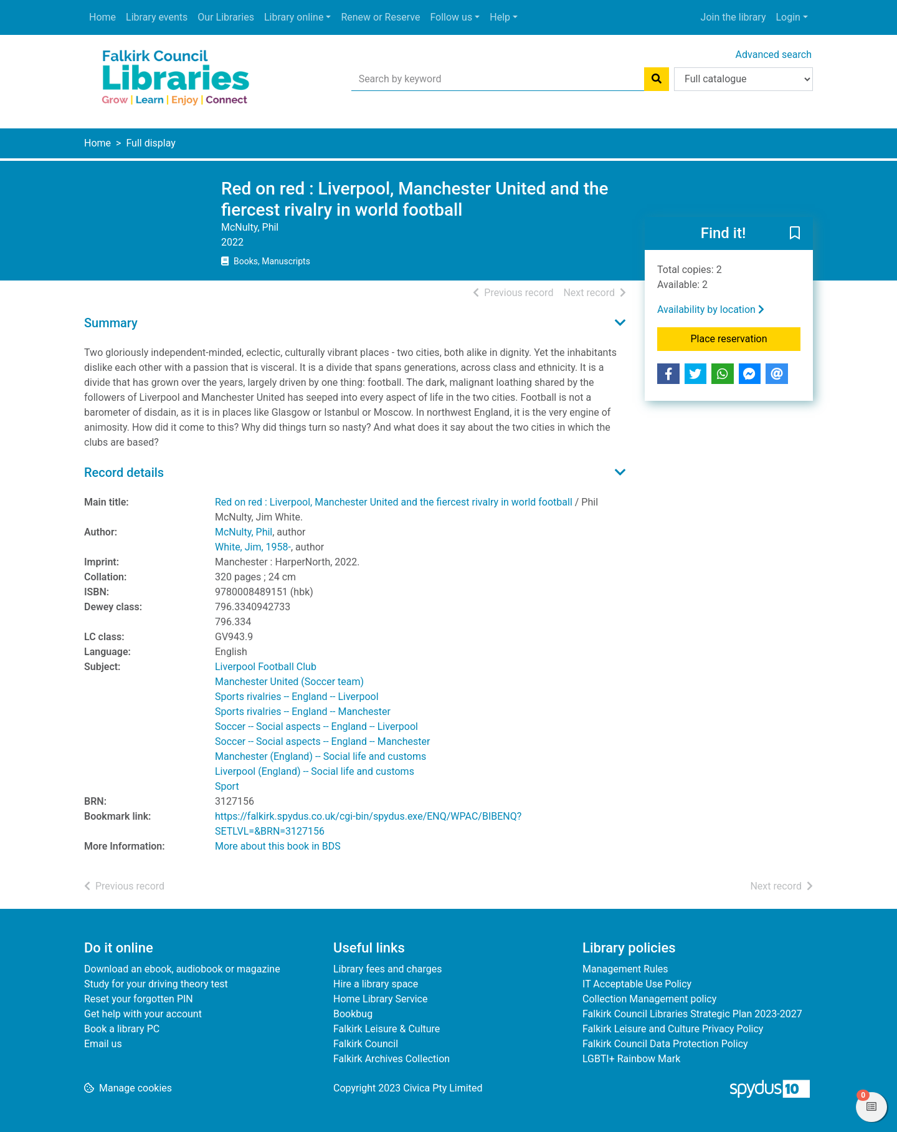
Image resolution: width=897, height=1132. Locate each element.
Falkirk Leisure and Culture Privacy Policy (672, 1029)
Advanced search (774, 54)
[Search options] (743, 79)
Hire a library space (375, 984)
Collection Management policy (649, 999)
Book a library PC (121, 1029)
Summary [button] (111, 322)
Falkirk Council (365, 1044)
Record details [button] (124, 472)
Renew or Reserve (380, 17)
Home (102, 17)
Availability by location (710, 309)
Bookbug (353, 1014)
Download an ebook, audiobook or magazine (182, 969)
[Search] (656, 79)
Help (500, 17)
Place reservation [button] (746, 338)
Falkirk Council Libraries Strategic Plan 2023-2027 (692, 1014)
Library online (293, 17)
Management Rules (625, 969)
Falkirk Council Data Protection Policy (665, 1044)
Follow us (451, 17)
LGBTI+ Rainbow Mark (631, 1059)
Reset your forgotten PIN (138, 999)
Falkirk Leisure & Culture (386, 1029)
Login (788, 17)
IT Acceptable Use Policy (636, 984)
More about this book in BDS (278, 846)
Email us (103, 1044)
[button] (794, 234)
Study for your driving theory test (156, 984)
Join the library (733, 17)
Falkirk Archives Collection (391, 1059)
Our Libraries (225, 17)
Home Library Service (380, 999)
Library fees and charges (387, 969)
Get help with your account (143, 1014)
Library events (156, 17)
